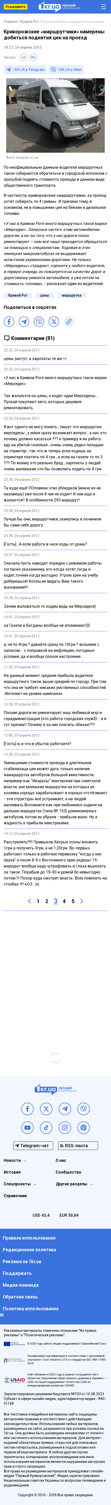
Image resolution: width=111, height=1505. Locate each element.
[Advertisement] (55, 971)
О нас (61, 1160)
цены (44, 295)
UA (23, 57)
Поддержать (15, 7)
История (12, 1172)
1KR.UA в (28, 70)
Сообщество (68, 1172)
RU (33, 57)
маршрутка (71, 295)
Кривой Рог (17, 295)
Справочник (15, 1195)
